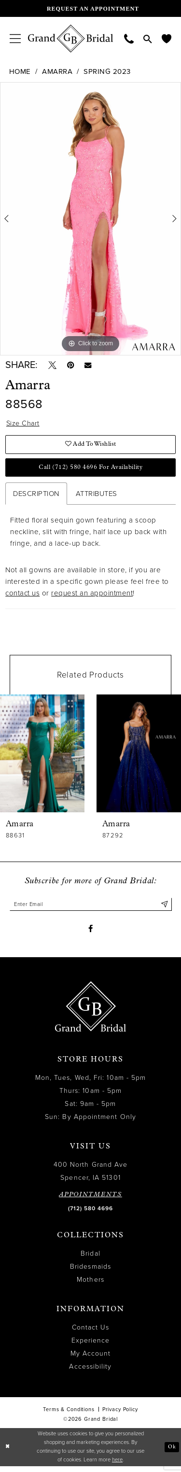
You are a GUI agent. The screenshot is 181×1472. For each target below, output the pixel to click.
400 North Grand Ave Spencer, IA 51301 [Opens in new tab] (91, 1176)
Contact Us (91, 1333)
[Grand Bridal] (70, 39)
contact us (22, 597)
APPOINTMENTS (90, 1200)
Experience (90, 1346)
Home (20, 71)
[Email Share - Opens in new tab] (91, 366)
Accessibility (90, 1372)
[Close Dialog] (8, 1453)
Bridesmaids (90, 1272)
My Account (90, 1359)
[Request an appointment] (90, 8)
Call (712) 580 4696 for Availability (90, 470)
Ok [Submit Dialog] (172, 1452)
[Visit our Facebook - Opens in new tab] (90, 933)
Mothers (90, 1285)
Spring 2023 (107, 71)
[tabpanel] (90, 219)
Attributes (96, 497)
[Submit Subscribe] (164, 908)
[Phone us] (129, 38)
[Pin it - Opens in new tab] (73, 366)
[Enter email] (91, 908)
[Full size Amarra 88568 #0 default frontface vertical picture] (90, 219)
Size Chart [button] (23, 425)
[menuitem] (15, 38)
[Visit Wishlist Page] (166, 38)
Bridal (90, 1259)
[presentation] (42, 757)
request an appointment (92, 597)
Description (36, 497)
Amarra (57, 71)
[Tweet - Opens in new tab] (53, 366)
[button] (15, 38)
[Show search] (148, 38)
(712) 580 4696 (90, 1213)
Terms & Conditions (68, 1415)
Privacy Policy (120, 1415)
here (117, 1465)
